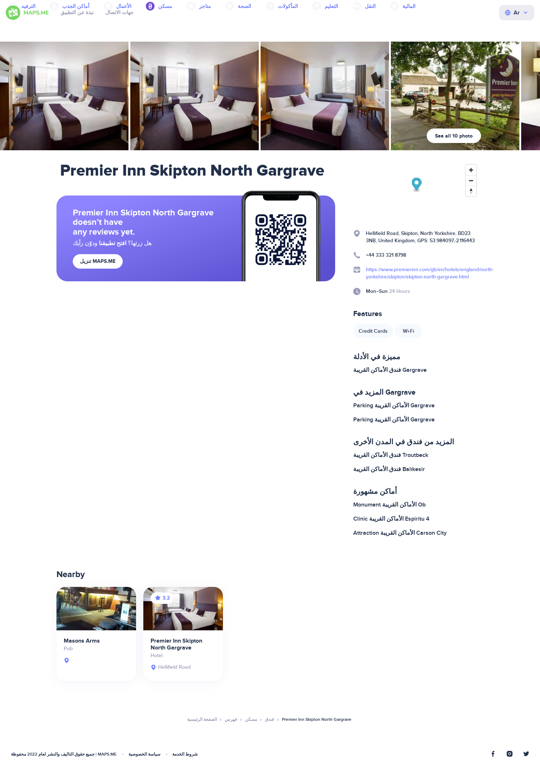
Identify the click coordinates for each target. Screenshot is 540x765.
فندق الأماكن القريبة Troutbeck (390, 455)
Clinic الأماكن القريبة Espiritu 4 (391, 518)
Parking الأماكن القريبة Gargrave (394, 405)
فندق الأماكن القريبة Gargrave (390, 370)
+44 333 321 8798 (386, 255)
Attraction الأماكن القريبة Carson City (400, 533)
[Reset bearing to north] (471, 191)
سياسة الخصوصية (144, 754)
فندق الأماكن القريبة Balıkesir (389, 469)
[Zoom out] (471, 180)
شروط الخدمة (185, 754)
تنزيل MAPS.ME (97, 261)
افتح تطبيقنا (112, 243)
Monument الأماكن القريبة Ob (389, 504)
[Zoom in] (471, 170)
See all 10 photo (454, 136)
